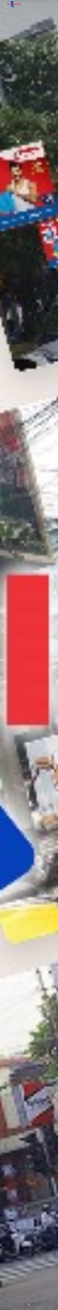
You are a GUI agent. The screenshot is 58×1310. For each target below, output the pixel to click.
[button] (3, 4)
